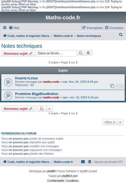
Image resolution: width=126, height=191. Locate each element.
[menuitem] (14, 28)
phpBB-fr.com (70, 176)
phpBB (51, 171)
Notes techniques (21, 46)
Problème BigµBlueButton (36, 94)
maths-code (51, 81)
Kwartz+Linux (26, 78)
